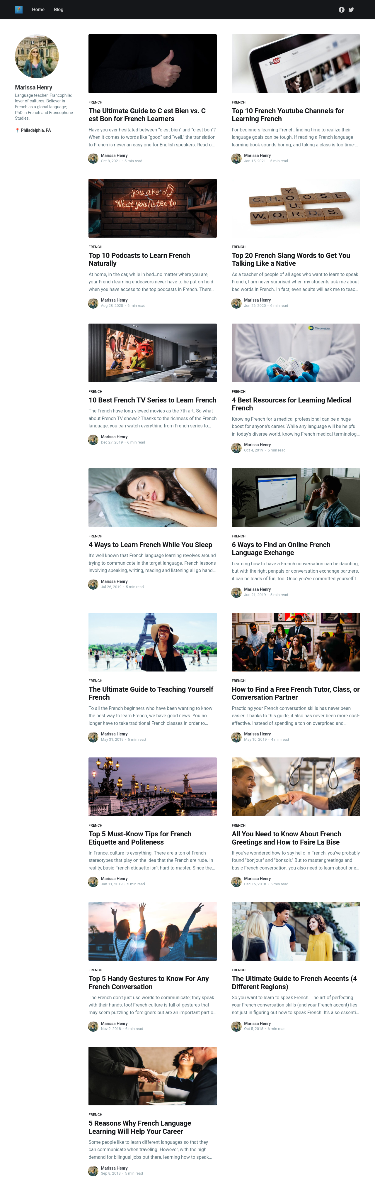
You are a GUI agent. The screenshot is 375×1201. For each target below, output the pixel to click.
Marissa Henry (114, 155)
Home (38, 9)
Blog (58, 9)
